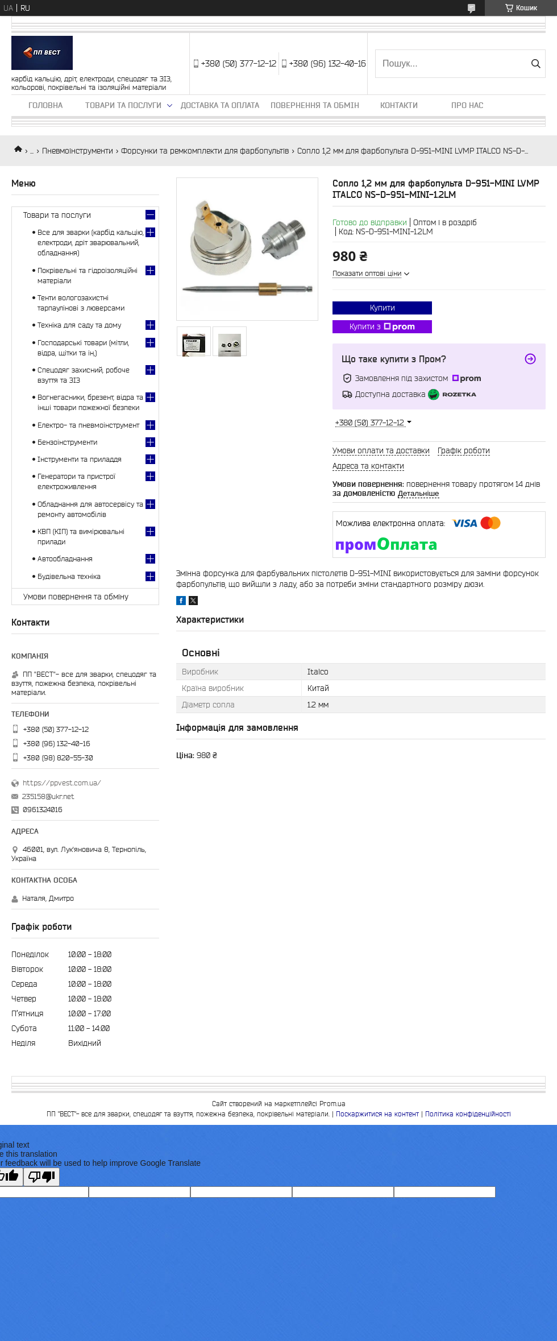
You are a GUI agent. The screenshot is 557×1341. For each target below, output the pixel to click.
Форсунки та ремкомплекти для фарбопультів (205, 150)
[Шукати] (536, 63)
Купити (382, 307)
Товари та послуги (123, 105)
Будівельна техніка (69, 576)
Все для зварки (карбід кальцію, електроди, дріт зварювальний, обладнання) (91, 242)
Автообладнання (65, 558)
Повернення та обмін (315, 105)
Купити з (382, 327)
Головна (45, 105)
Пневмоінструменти (77, 150)
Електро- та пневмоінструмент (88, 425)
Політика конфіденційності (468, 1114)
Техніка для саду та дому (79, 325)
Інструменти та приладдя (80, 459)
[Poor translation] (41, 1177)
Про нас (467, 105)
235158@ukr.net (48, 796)
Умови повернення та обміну (75, 596)
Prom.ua (332, 1103)
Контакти (399, 105)
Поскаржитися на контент (377, 1114)
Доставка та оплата (220, 105)
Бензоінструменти (67, 442)
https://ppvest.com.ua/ (62, 783)
